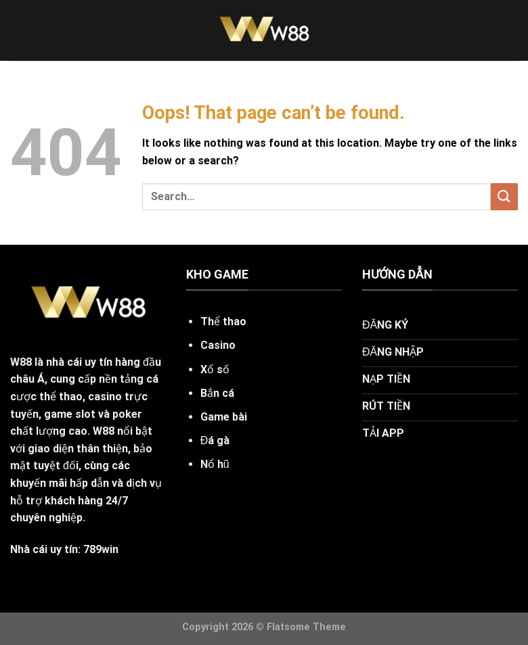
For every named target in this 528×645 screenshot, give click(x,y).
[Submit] (504, 196)
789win (100, 549)
